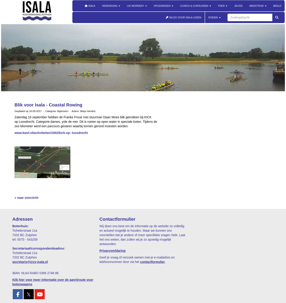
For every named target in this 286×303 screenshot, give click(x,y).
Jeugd (238, 5)
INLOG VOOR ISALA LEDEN (183, 17)
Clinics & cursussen (195, 5)
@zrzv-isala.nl (30, 262)
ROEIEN (214, 17)
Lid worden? (137, 5)
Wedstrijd (258, 5)
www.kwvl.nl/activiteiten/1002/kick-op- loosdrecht (51, 133)
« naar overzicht (26, 197)
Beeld (277, 5)
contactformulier (152, 262)
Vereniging (111, 5)
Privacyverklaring (112, 250)
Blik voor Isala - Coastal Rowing (48, 104)
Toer (222, 5)
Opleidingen (163, 5)
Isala (89, 5)
